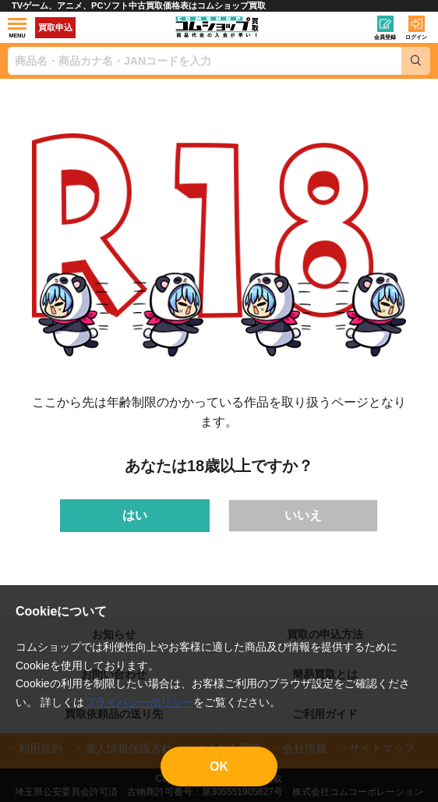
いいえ (303, 515)
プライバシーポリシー (138, 702)
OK (219, 766)
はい (134, 515)
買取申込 (55, 27)
